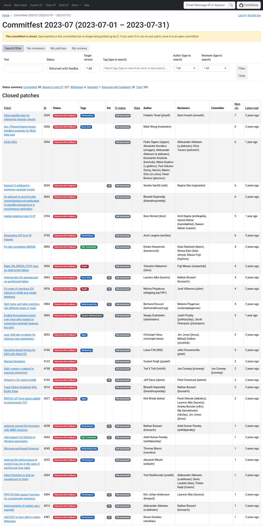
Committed (30, 87)
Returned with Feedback (116, 87)
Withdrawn (76, 87)
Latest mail (252, 108)
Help (87, 5)
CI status (120, 108)
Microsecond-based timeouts (21, 448)
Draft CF (64, 5)
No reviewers (36, 48)
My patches (58, 48)
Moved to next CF (52, 87)
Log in (242, 15)
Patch (7, 108)
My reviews (79, 48)
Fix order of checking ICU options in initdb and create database (20, 292)
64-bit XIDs (10, 141)
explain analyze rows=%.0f (19, 216)
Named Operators (14, 361)
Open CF (51, 5)
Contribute (248, 5)
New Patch (20, 5)
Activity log (254, 15)
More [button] (75, 5)
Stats (137, 108)
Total (139, 87)
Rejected (92, 87)
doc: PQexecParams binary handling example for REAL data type (20, 130)
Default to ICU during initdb (20, 379)
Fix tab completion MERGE (20, 246)
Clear (241, 76)
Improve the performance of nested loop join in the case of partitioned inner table (22, 463)
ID (45, 108)
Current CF (36, 5)
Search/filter (13, 48)
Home (7, 5)
